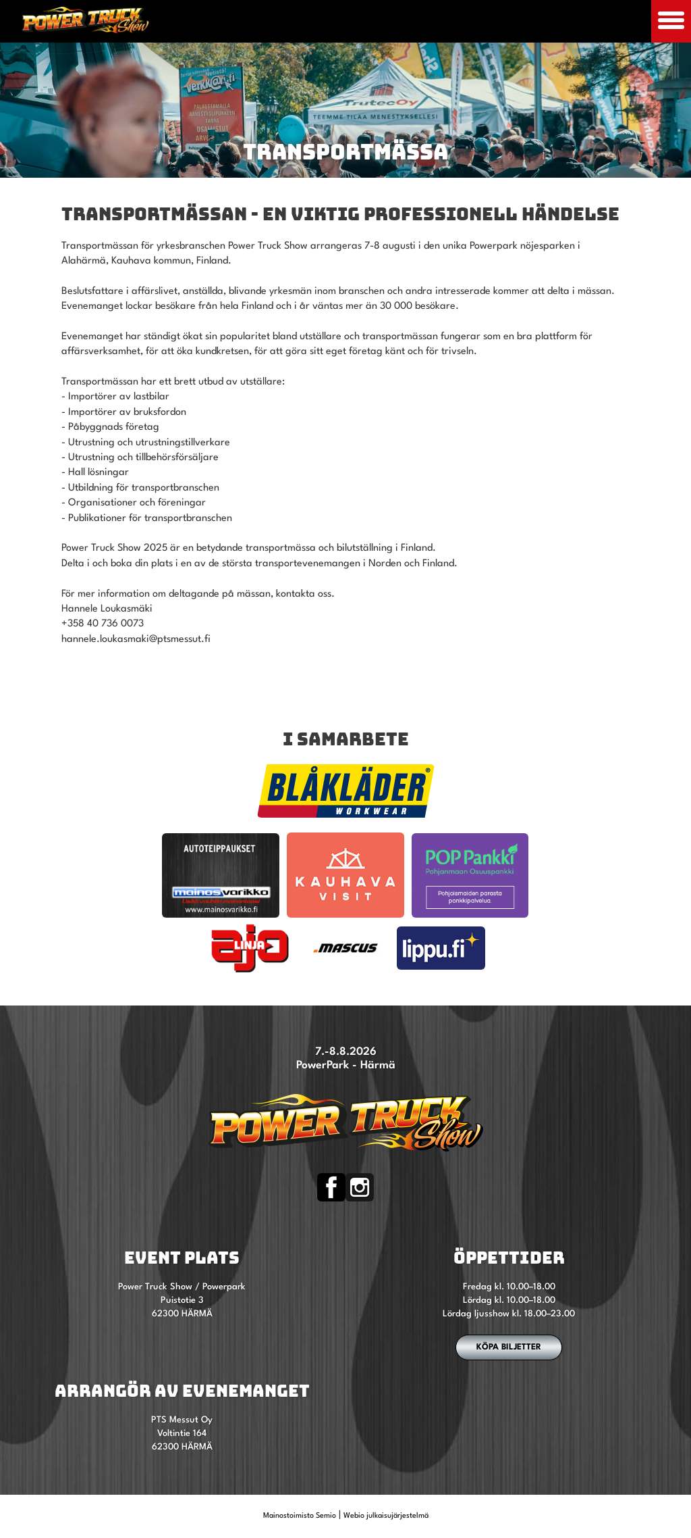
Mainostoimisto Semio (299, 1516)
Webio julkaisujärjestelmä (386, 1516)
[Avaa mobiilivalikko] (671, 21)
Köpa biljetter (508, 1347)
